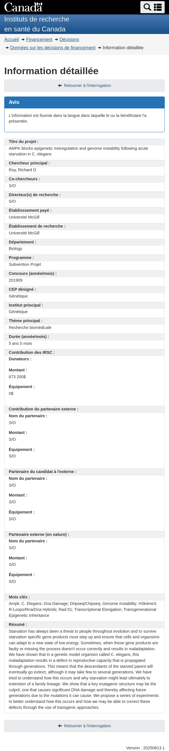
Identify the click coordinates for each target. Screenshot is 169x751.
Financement (39, 39)
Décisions (69, 39)
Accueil (11, 39)
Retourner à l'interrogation (87, 85)
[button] (152, 7)
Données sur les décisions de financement (53, 47)
